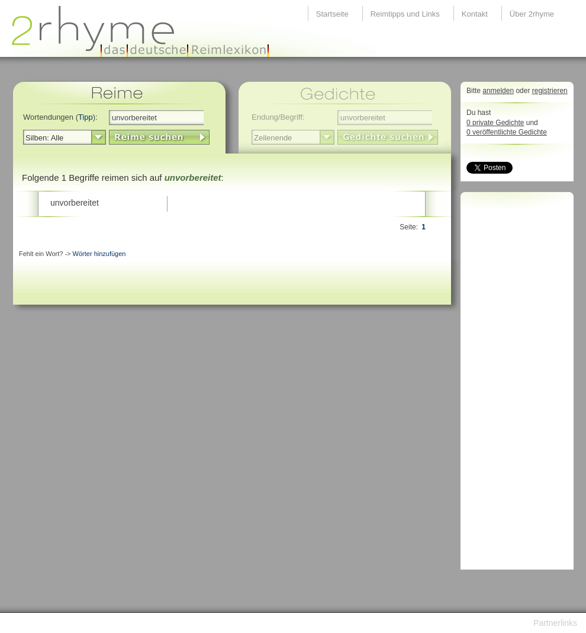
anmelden (498, 91)
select (98, 137)
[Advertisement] (513, 384)
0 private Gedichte (495, 123)
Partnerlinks (555, 623)
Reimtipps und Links (405, 13)
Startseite (332, 13)
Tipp (85, 117)
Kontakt (475, 13)
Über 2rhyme (532, 13)
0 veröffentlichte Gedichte (506, 132)
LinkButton (159, 137)
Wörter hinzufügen (99, 253)
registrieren (550, 91)
